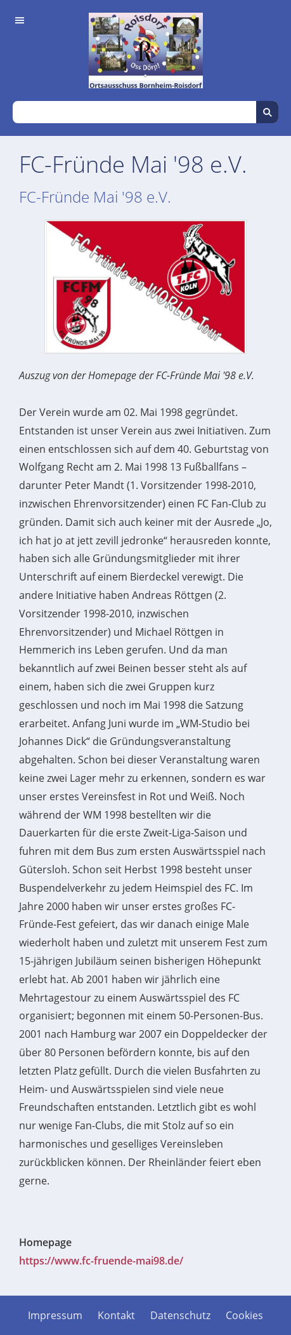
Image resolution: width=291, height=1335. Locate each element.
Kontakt (116, 1315)
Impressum (55, 1315)
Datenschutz (180, 1315)
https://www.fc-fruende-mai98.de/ (101, 1261)
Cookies (244, 1315)
